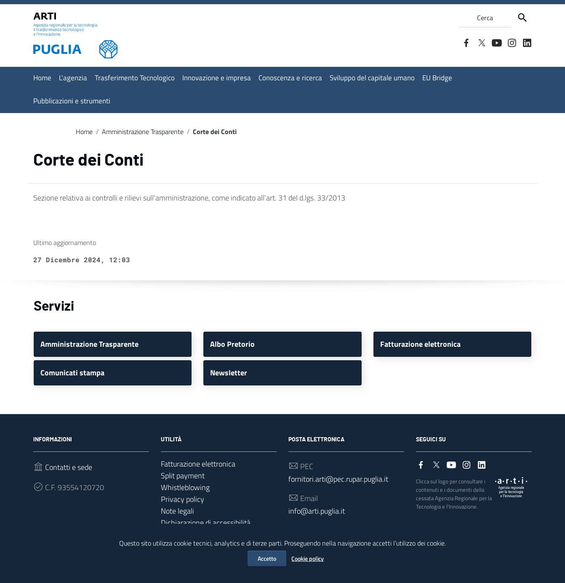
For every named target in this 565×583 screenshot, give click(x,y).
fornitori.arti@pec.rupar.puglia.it (338, 479)
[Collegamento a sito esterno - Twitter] (481, 42)
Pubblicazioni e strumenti (71, 100)
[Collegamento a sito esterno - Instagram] (511, 42)
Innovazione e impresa (216, 77)
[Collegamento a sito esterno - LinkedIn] (527, 42)
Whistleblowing (185, 487)
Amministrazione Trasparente (143, 132)
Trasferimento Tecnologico (135, 77)
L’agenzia (73, 77)
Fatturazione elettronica (198, 464)
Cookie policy (307, 558)
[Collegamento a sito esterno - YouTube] (496, 42)
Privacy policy (182, 499)
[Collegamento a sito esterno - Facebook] (466, 42)
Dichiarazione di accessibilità (206, 522)
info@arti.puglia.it (316, 511)
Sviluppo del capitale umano (372, 77)
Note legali (177, 511)
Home (42, 77)
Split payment (183, 475)
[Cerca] (522, 17)
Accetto (267, 558)
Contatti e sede (68, 467)
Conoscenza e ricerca (290, 77)
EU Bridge (437, 77)
